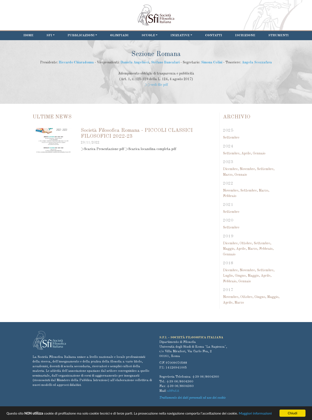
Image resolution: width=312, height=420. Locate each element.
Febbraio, (266, 249)
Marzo (239, 302)
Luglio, (228, 276)
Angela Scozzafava (257, 62)
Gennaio (259, 153)
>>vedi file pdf (156, 85)
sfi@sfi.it (173, 391)
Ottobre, (246, 243)
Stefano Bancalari (165, 62)
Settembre (231, 137)
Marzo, (228, 175)
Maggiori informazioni (255, 414)
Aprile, (246, 153)
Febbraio (229, 196)
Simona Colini (211, 62)
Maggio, (229, 249)
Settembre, (231, 153)
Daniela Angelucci (134, 62)
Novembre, (248, 169)
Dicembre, (231, 169)
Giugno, (241, 276)
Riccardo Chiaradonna (76, 62)
